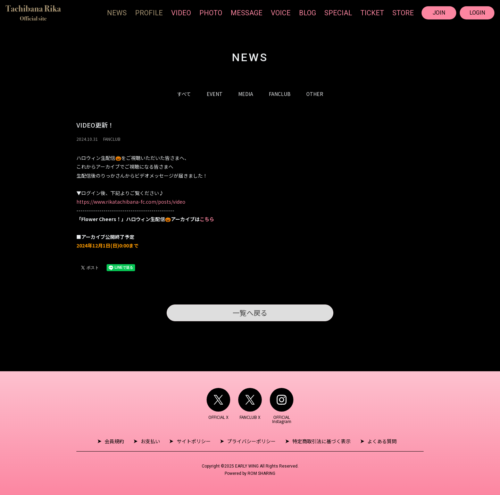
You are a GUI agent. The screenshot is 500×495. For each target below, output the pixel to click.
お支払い (151, 441)
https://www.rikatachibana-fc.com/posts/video (130, 201)
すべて (184, 93)
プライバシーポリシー (251, 441)
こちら (207, 219)
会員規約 (116, 441)
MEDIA (245, 93)
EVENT (215, 93)
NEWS (117, 13)
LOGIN (477, 12)
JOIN (439, 12)
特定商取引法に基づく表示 (320, 441)
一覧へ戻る (250, 313)
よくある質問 (379, 441)
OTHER (314, 93)
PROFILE (149, 13)
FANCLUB (280, 93)
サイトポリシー (194, 441)
